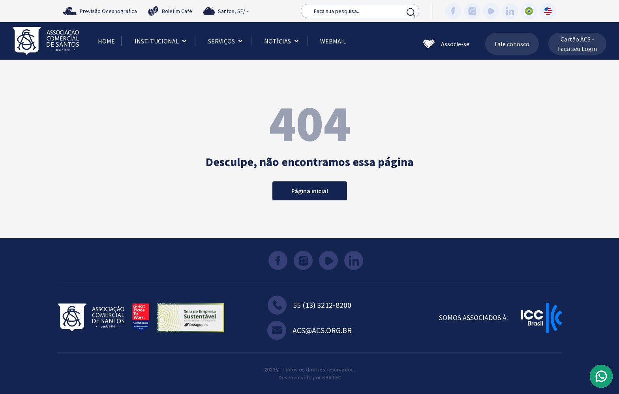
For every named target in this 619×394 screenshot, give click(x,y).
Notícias (282, 41)
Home (106, 41)
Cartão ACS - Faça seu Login (577, 44)
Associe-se (446, 44)
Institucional (161, 41)
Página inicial (309, 191)
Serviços (226, 41)
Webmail (333, 41)
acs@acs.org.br (309, 330)
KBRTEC (331, 377)
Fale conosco (512, 44)
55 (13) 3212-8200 (309, 305)
